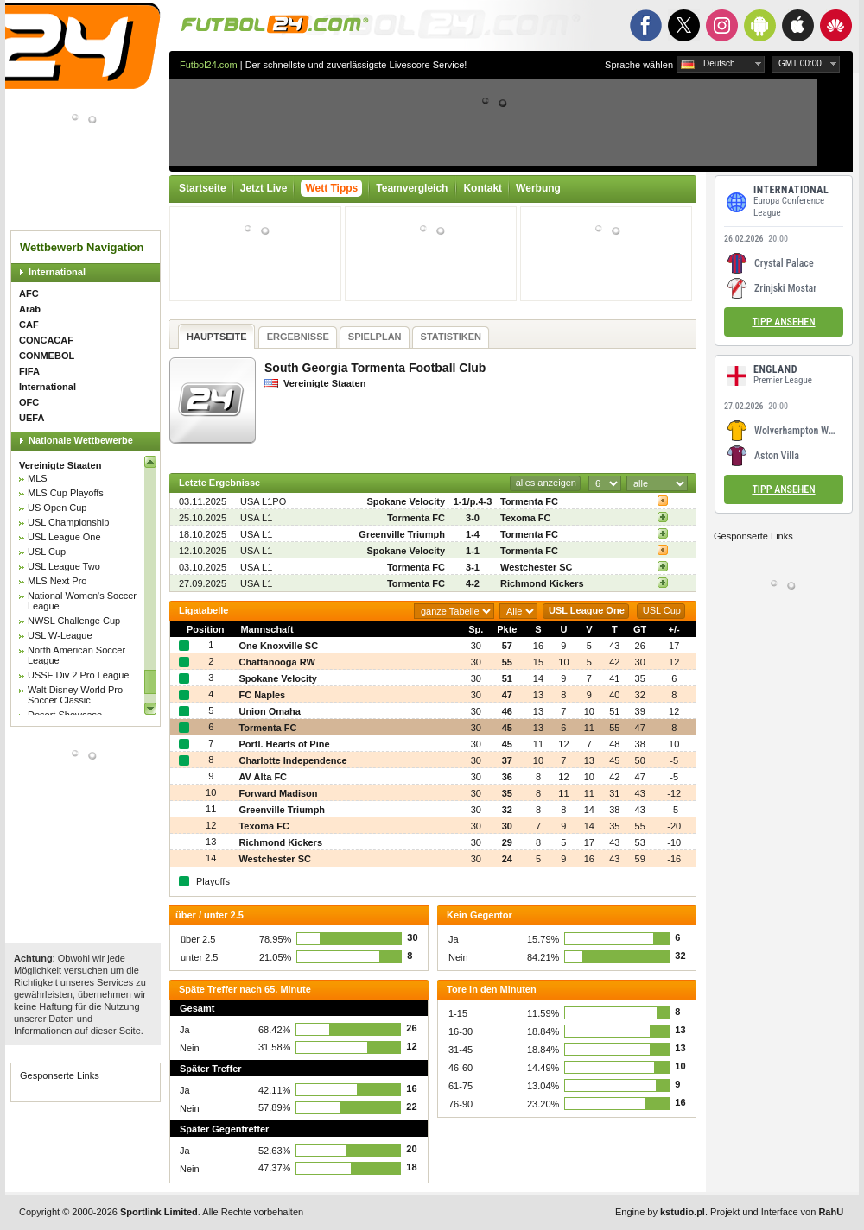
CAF (29, 324)
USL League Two (64, 566)
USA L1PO (263, 501)
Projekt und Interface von (776, 1212)
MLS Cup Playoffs (66, 493)
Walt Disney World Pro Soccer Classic (75, 694)
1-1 (473, 551)
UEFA (31, 418)
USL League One (64, 537)
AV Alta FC (262, 777)
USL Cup (47, 551)
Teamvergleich (412, 188)
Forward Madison (277, 793)
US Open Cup (57, 507)
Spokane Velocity (406, 501)
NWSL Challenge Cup (74, 620)
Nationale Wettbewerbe (81, 440)
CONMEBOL (46, 355)
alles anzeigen (546, 482)
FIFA (29, 371)
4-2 (473, 583)
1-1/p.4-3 (473, 501)
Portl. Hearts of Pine (283, 744)
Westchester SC (536, 567)
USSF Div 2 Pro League (78, 675)
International (57, 272)
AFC (29, 293)
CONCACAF (46, 340)
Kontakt (482, 188)
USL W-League (60, 635)
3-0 (473, 518)
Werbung (538, 188)
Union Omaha (269, 711)
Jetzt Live (264, 188)
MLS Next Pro (57, 581)
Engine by (660, 1212)
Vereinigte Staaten (60, 465)
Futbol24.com (209, 65)
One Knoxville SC (278, 645)
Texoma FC (525, 518)
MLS (38, 478)
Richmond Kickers (542, 583)
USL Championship (68, 522)
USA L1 (256, 518)
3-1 (473, 567)
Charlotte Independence (292, 760)
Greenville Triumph (402, 534)
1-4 (473, 534)
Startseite (202, 188)
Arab (30, 309)
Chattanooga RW (276, 662)
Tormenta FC (529, 501)
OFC (29, 402)
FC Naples (261, 695)
